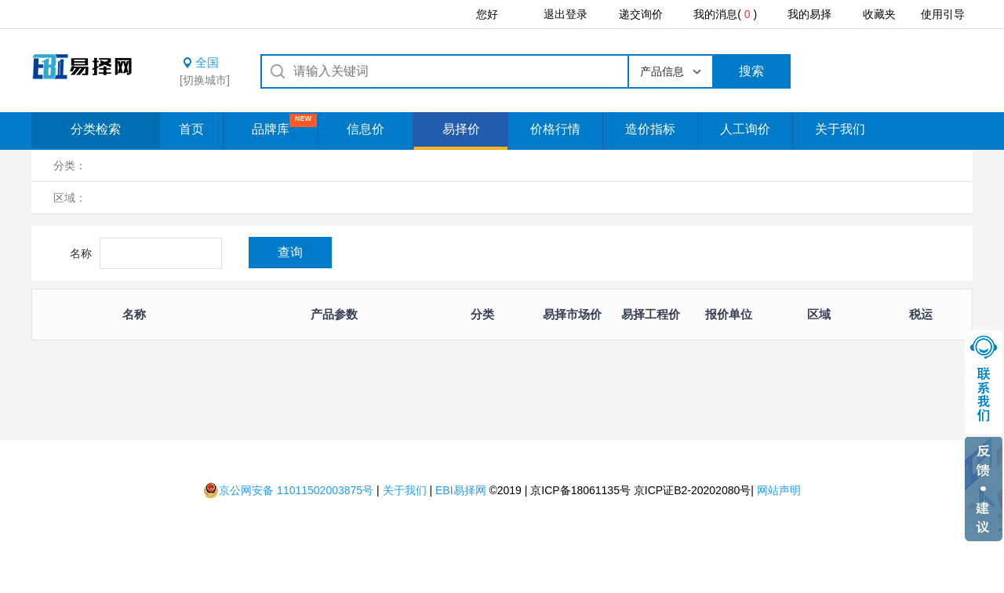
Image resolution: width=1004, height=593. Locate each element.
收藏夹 (879, 14)
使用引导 (943, 14)
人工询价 (745, 129)
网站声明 (779, 490)
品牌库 (270, 129)
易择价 (461, 129)
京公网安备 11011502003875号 (288, 490)
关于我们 (840, 129)
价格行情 (555, 129)
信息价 (365, 129)
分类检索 (96, 129)
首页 (191, 129)
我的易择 (809, 14)
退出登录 (565, 14)
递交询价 (641, 14)
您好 (487, 14)
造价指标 (650, 129)
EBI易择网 (460, 490)
